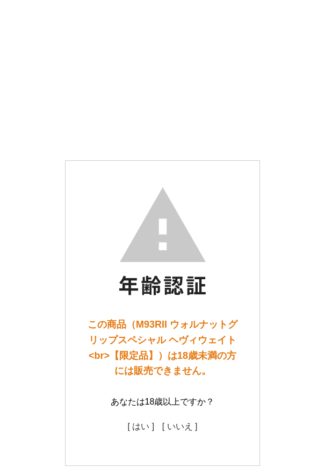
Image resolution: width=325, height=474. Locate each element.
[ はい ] (140, 426)
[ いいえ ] (180, 426)
